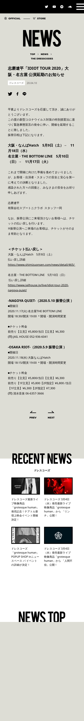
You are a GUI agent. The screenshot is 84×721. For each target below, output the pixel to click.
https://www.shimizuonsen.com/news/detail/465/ (41, 265)
